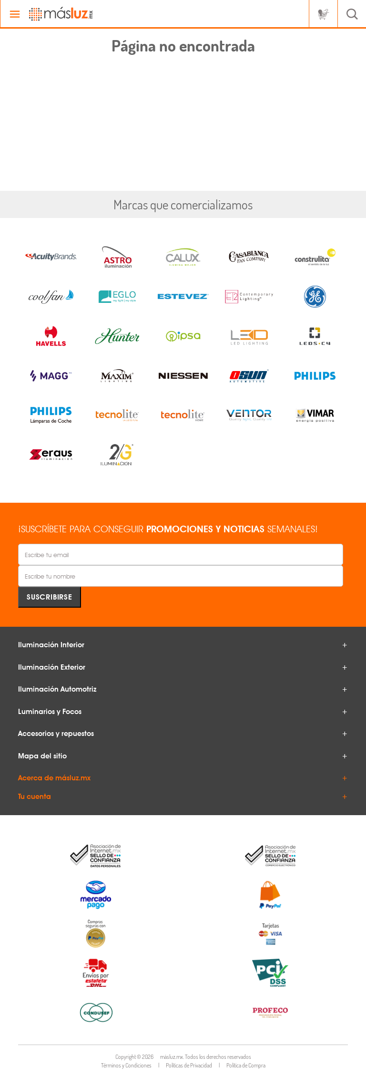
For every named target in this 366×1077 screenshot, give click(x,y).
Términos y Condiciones (126, 1065)
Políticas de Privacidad (189, 1065)
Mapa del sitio (42, 756)
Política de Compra (245, 1065)
